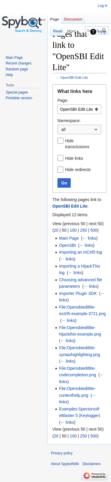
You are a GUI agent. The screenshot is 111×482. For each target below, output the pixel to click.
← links (89, 238)
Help (102, 31)
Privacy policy (62, 453)
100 (73, 230)
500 (93, 230)
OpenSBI (67, 245)
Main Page (69, 238)
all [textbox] (63, 129)
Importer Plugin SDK (78, 293)
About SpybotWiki (65, 464)
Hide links (74, 158)
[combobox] (79, 109)
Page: (62, 100)
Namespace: (69, 120)
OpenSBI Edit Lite (74, 77)
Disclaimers (92, 464)
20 (56, 230)
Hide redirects (78, 169)
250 (83, 230)
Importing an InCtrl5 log (80, 252)
